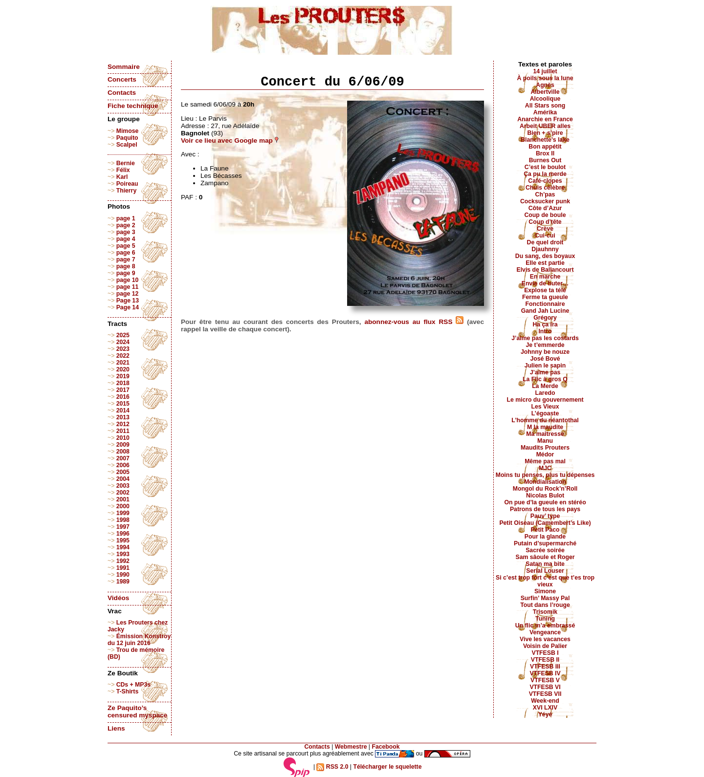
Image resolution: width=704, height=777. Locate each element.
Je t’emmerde (545, 345)
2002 (123, 492)
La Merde (545, 386)
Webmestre (351, 746)
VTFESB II (545, 659)
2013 (123, 417)
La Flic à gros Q (545, 379)
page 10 (127, 280)
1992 (123, 561)
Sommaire (124, 66)
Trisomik (545, 611)
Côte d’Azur (545, 208)
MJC (545, 468)
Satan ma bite (545, 564)
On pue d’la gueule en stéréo (545, 502)
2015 (123, 403)
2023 (123, 348)
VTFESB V (545, 680)
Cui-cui (545, 235)
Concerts (122, 79)
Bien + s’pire (545, 133)
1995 (123, 540)
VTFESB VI (544, 687)
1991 (123, 567)
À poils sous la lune (545, 78)
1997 (123, 526)
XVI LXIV (545, 707)
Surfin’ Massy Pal (545, 598)
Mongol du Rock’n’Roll (545, 488)
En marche (545, 276)
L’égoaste (545, 413)
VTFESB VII (545, 694)
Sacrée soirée (545, 550)
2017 (123, 390)
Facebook (385, 746)
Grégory (545, 317)
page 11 (127, 286)
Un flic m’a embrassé (545, 625)
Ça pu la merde (545, 174)
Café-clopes (545, 180)
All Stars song (545, 105)
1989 (123, 581)
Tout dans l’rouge (545, 605)
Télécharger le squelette (387, 766)
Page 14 (127, 307)
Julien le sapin (545, 365)
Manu (545, 440)
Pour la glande (545, 536)
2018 (123, 383)
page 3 (125, 232)
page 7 (125, 259)
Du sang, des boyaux (545, 256)
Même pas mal (545, 461)
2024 (123, 342)
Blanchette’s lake (545, 139)
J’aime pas (545, 372)
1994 (123, 547)
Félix (123, 170)
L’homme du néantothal (544, 420)
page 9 (125, 273)
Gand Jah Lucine (545, 310)
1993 (123, 554)
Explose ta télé (545, 290)
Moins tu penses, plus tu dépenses (545, 475)
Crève (545, 228)
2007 (123, 458)
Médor (545, 454)
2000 (123, 506)
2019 (123, 376)
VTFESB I (544, 652)
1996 (123, 533)
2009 (123, 444)
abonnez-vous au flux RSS (413, 321)
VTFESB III (545, 666)
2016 (123, 396)
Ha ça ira (544, 324)
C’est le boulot (545, 167)
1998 (123, 520)
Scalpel (126, 144)
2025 (123, 335)
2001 (123, 499)
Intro (544, 331)
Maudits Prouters (545, 447)
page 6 (125, 252)
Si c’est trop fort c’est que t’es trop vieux (545, 581)
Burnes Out (545, 160)
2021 (123, 362)
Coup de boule (545, 215)
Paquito (127, 137)
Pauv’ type (545, 516)
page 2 (125, 225)
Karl (122, 176)
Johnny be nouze (545, 351)
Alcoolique (545, 98)
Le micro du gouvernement (544, 399)
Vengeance (545, 632)
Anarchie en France (545, 119)
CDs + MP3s (133, 684)
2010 (123, 437)
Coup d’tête (544, 221)
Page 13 (127, 300)
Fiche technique (133, 105)
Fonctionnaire (545, 304)
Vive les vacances (545, 639)
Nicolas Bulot (545, 495)
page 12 (127, 293)
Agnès (545, 85)
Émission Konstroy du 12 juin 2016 (139, 640)
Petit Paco (544, 529)
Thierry (126, 190)
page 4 (125, 239)
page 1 (125, 218)
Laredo (545, 392)
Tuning (545, 618)
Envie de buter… (545, 283)
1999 (123, 513)
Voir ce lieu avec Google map (230, 140)
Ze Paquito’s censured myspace (137, 711)
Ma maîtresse (545, 434)
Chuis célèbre (545, 187)
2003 (123, 485)
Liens (116, 728)
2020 (123, 369)
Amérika (545, 112)
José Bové (545, 358)
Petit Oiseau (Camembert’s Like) (545, 522)
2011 (123, 431)
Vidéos (118, 598)
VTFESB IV (544, 673)
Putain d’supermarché (545, 543)
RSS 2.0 (332, 766)
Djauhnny (545, 249)
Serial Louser (545, 570)
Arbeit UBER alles (545, 126)
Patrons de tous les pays (545, 509)
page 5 (125, 245)
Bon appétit (544, 146)
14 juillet (545, 71)
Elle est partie (545, 262)
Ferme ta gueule (545, 297)
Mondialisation (545, 481)
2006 (123, 465)
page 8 (125, 266)
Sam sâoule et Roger (544, 557)
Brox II (545, 153)
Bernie (125, 163)
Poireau (127, 183)
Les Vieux (545, 406)
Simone (545, 591)
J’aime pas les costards (544, 338)
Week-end (545, 700)
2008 (123, 451)
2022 (123, 355)
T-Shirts (127, 691)
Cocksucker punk (545, 201)
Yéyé (545, 714)
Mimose (127, 131)
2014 (123, 410)
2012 (123, 424)
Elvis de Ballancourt (545, 269)
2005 (123, 472)
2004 (123, 478)
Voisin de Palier (545, 646)
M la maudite (545, 427)
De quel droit (545, 242)
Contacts (122, 92)
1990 (123, 574)
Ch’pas (545, 194)
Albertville (544, 91)
